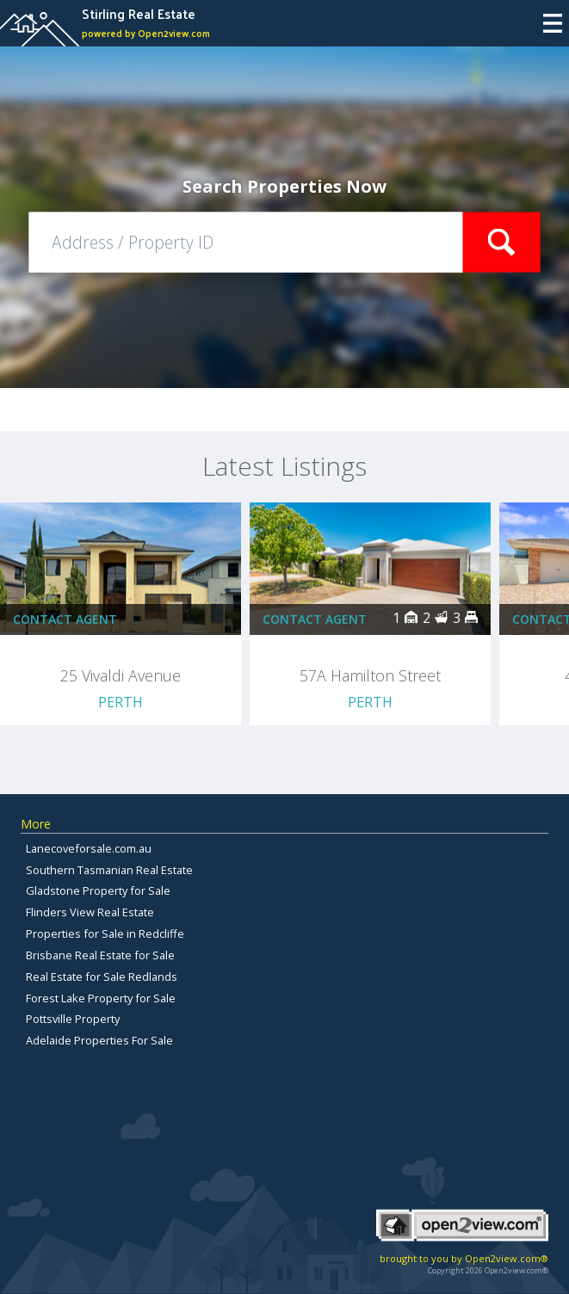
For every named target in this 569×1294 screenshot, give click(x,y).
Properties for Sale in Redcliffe (105, 933)
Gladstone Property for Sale (98, 890)
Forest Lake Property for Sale (101, 998)
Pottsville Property (73, 1018)
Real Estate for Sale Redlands (101, 976)
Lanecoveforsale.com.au (89, 848)
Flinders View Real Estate (90, 912)
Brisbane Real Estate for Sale (100, 955)
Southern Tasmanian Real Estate (109, 870)
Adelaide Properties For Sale (99, 1040)
